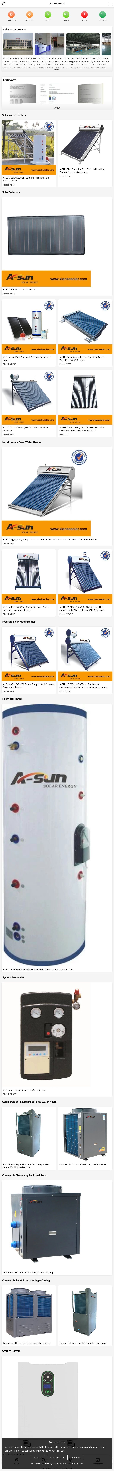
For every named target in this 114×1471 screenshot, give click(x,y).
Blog (48, 20)
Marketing (77, 1463)
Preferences (63, 1463)
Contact (103, 20)
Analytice (50, 1463)
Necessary (37, 1463)
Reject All (76, 1457)
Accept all (38, 1457)
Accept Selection (57, 1457)
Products (29, 20)
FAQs (84, 20)
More (56, 69)
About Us (11, 20)
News (66, 20)
